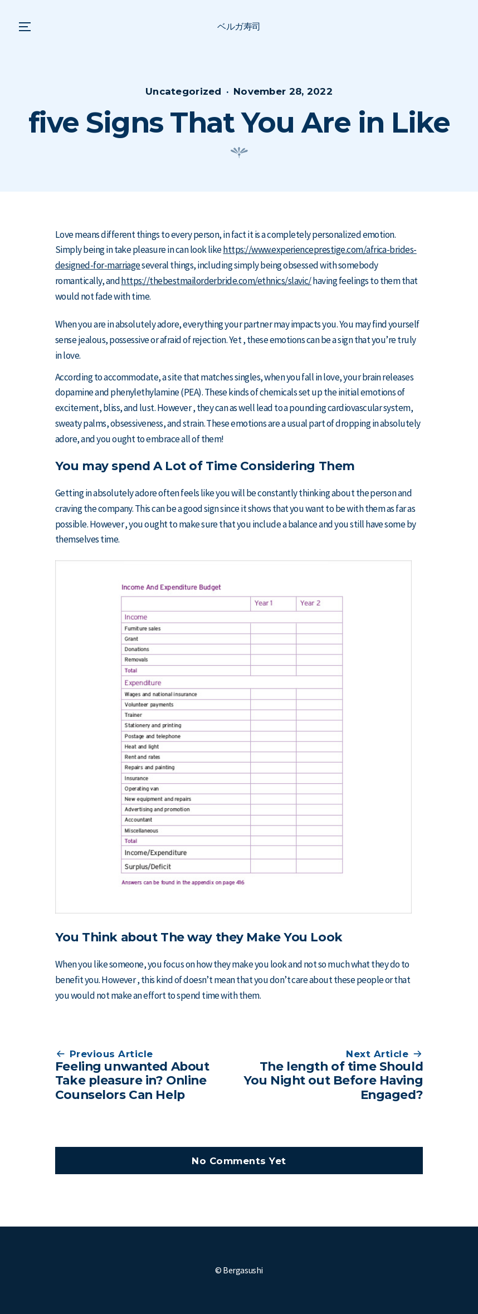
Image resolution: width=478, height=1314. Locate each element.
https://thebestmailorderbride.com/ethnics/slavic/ (216, 281)
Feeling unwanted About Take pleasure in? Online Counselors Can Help (132, 1080)
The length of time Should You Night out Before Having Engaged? (333, 1080)
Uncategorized (183, 91)
